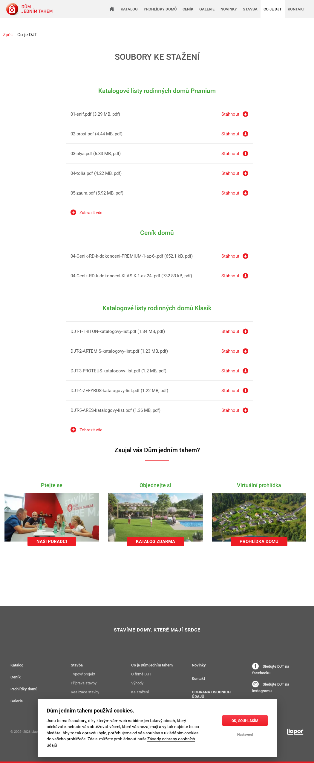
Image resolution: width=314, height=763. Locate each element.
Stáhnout (230, 114)
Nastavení (245, 734)
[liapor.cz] (295, 732)
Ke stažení (140, 692)
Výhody (137, 683)
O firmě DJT (141, 674)
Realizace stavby (85, 692)
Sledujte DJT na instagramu (270, 687)
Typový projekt (83, 674)
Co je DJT (27, 34)
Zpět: (8, 34)
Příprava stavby (84, 683)
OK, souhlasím (245, 720)
